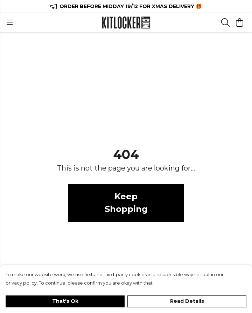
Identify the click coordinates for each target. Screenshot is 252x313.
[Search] (225, 22)
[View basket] (239, 22)
